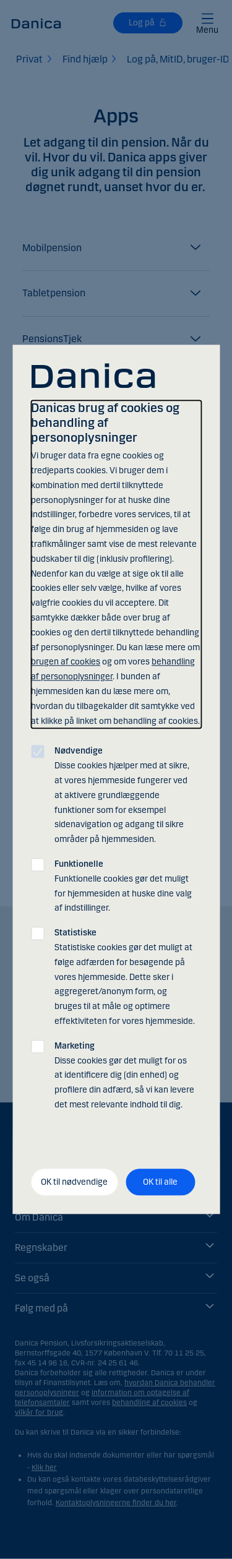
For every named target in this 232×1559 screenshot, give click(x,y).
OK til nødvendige (74, 1182)
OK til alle (160, 1182)
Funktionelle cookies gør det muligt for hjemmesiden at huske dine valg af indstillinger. (123, 886)
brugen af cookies (65, 662)
